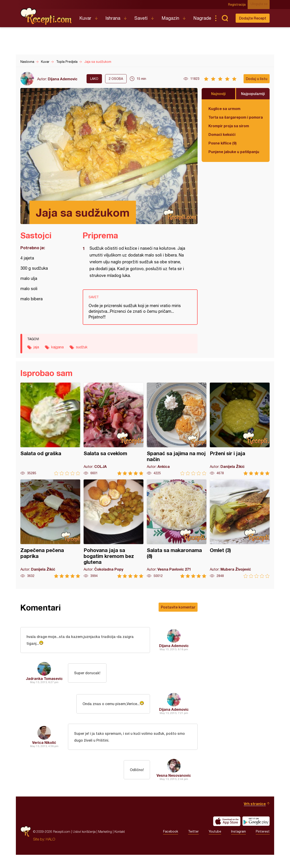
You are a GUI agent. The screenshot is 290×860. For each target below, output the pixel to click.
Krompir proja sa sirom (228, 126)
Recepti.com (46, 16)
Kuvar (85, 18)
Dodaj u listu (256, 78)
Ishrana (112, 18)
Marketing (105, 837)
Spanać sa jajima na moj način (177, 429)
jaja (36, 347)
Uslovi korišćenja (84, 837)
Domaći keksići (221, 134)
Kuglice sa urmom (224, 108)
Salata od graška (50, 429)
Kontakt (119, 837)
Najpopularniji (253, 93)
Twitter (193, 837)
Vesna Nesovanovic (174, 780)
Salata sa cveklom (113, 429)
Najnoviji (218, 93)
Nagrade (202, 18)
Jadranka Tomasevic (44, 681)
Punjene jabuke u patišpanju (233, 151)
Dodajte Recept (252, 18)
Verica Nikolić (44, 746)
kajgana (57, 347)
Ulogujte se (261, 4)
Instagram (238, 837)
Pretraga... (225, 18)
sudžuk (81, 347)
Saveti (140, 18)
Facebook (170, 837)
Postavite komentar (178, 607)
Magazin (170, 18)
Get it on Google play (256, 826)
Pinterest (263, 837)
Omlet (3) (240, 528)
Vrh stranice (255, 809)
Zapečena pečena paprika (50, 528)
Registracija (239, 4)
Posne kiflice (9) (222, 143)
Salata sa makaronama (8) (177, 528)
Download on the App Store (226, 826)
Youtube (215, 837)
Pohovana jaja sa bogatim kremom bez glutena (113, 528)
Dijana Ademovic (62, 79)
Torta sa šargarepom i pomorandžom (235, 117)
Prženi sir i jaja (240, 429)
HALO (50, 844)
